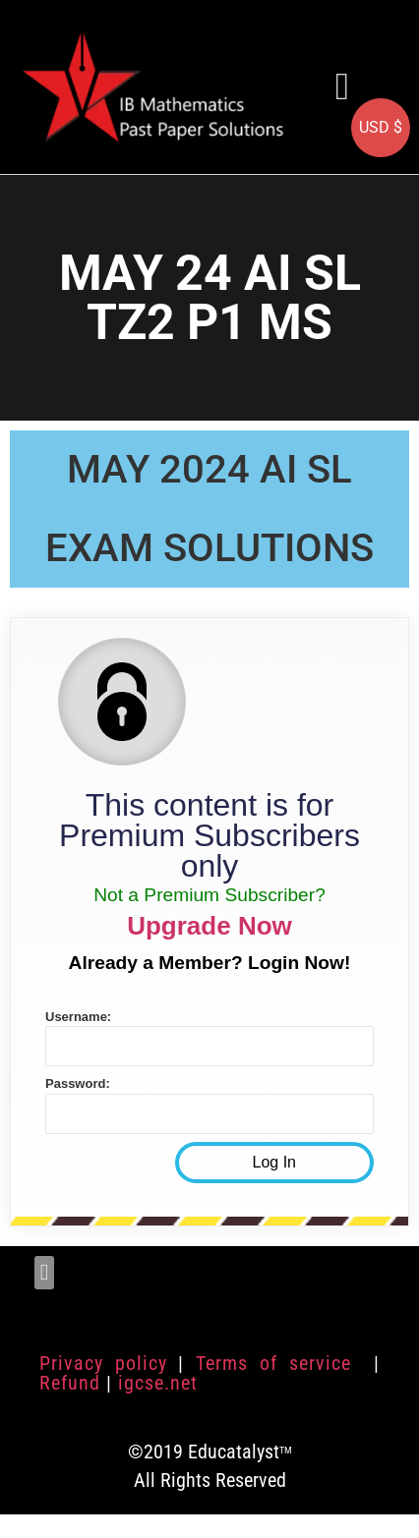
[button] (342, 87)
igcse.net (158, 1383)
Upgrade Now (209, 925)
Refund (69, 1383)
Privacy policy (103, 1363)
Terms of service (279, 1363)
